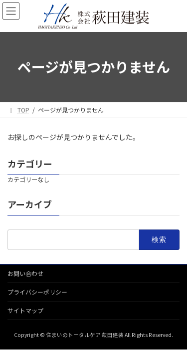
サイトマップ (25, 310)
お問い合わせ (25, 273)
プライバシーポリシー (37, 292)
